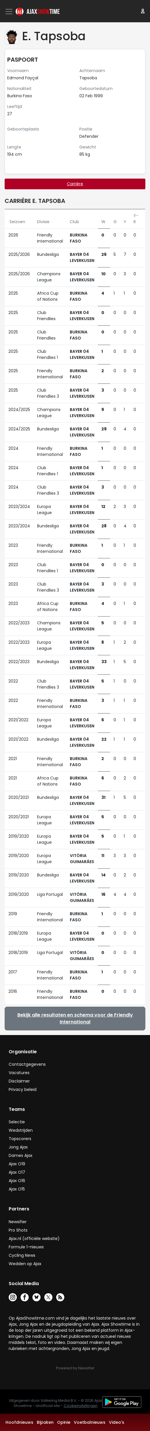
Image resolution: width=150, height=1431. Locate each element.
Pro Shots (18, 1230)
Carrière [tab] (75, 184)
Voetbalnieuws (89, 1422)
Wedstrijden (21, 1130)
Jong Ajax (18, 1147)
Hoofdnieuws (19, 1422)
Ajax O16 (17, 1181)
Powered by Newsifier (75, 1368)
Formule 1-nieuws (26, 1247)
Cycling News (22, 1255)
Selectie (17, 1122)
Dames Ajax (20, 1155)
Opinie (63, 1422)
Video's (116, 1422)
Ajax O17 (17, 1172)
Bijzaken (45, 1422)
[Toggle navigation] (9, 11)
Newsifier (18, 1222)
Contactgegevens (27, 1064)
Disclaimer (19, 1081)
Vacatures (19, 1073)
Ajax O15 (17, 1189)
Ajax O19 (17, 1164)
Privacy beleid (22, 1089)
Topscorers (20, 1139)
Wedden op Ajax (25, 1264)
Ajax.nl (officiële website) (34, 1238)
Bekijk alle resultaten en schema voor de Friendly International (75, 1018)
